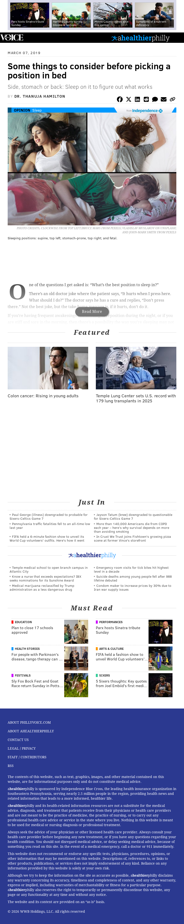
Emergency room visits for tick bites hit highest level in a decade (131, 569)
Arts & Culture (111, 648)
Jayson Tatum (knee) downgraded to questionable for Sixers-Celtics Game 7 (133, 516)
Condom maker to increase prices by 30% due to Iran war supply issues (132, 587)
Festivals (23, 675)
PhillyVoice (11, 37)
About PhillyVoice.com (29, 722)
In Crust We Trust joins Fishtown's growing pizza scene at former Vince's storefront (132, 538)
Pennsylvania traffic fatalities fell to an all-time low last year (50, 525)
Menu (176, 37)
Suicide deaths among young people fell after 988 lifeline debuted (133, 578)
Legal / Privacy (22, 748)
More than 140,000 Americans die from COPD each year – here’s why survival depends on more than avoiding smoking (131, 527)
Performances (111, 622)
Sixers (104, 675)
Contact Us (18, 740)
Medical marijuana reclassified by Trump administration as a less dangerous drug (42, 587)
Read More (92, 311)
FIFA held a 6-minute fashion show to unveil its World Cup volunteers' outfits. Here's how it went (47, 538)
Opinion (22, 110)
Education (23, 622)
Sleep (37, 110)
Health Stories (27, 648)
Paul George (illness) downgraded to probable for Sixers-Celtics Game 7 (49, 516)
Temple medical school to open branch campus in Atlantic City (49, 569)
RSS (11, 766)
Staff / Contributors (27, 757)
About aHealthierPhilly (31, 731)
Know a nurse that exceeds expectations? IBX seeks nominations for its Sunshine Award (45, 578)
